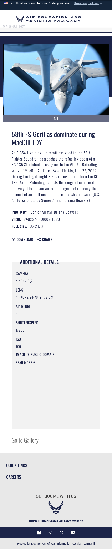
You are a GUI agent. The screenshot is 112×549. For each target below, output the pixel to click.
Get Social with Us (56, 496)
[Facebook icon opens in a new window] (39, 533)
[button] (88, 3)
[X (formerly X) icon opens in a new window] (61, 533)
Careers (13, 477)
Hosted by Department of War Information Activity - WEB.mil (56, 543)
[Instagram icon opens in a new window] (50, 533)
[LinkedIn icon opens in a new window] (73, 533)
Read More (24, 362)
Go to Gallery (25, 439)
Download (22, 239)
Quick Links (16, 465)
